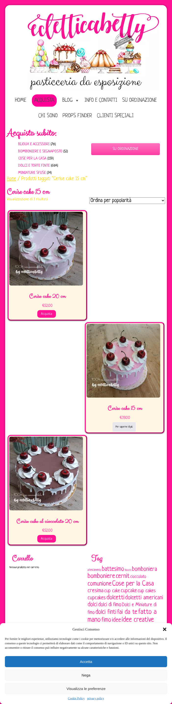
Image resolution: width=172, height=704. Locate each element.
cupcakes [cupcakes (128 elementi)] (97, 598)
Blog (67, 100)
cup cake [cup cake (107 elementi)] (112, 591)
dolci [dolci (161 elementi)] (92, 605)
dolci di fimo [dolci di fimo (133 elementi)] (109, 605)
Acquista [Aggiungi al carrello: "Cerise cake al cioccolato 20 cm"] (46, 539)
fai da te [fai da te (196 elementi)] (127, 612)
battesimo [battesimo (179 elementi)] (113, 569)
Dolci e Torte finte (34, 166)
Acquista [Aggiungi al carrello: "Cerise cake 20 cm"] (46, 314)
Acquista (44, 100)
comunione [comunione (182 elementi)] (99, 584)
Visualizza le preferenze (86, 689)
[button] (164, 629)
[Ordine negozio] (127, 200)
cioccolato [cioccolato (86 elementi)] (138, 577)
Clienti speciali (115, 116)
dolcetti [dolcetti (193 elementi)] (115, 597)
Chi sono (48, 116)
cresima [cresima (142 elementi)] (96, 591)
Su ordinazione (139, 100)
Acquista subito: (31, 133)
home (20, 100)
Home (11, 179)
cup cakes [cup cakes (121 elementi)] (147, 591)
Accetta (86, 662)
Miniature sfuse (32, 173)
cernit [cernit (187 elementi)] (123, 576)
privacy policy (95, 698)
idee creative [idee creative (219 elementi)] (138, 620)
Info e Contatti (100, 100)
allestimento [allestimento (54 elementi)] (94, 570)
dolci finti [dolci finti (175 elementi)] (105, 612)
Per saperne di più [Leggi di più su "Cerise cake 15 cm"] (124, 426)
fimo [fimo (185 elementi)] (106, 620)
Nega (86, 675)
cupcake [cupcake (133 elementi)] (129, 591)
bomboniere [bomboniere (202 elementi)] (101, 576)
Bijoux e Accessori (34, 144)
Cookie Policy (76, 698)
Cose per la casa (32, 159)
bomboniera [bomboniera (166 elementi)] (144, 569)
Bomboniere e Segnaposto (40, 151)
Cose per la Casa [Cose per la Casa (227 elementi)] (133, 584)
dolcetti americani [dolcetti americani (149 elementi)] (144, 598)
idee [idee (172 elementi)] (116, 620)
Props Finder (77, 116)
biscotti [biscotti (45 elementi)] (128, 570)
